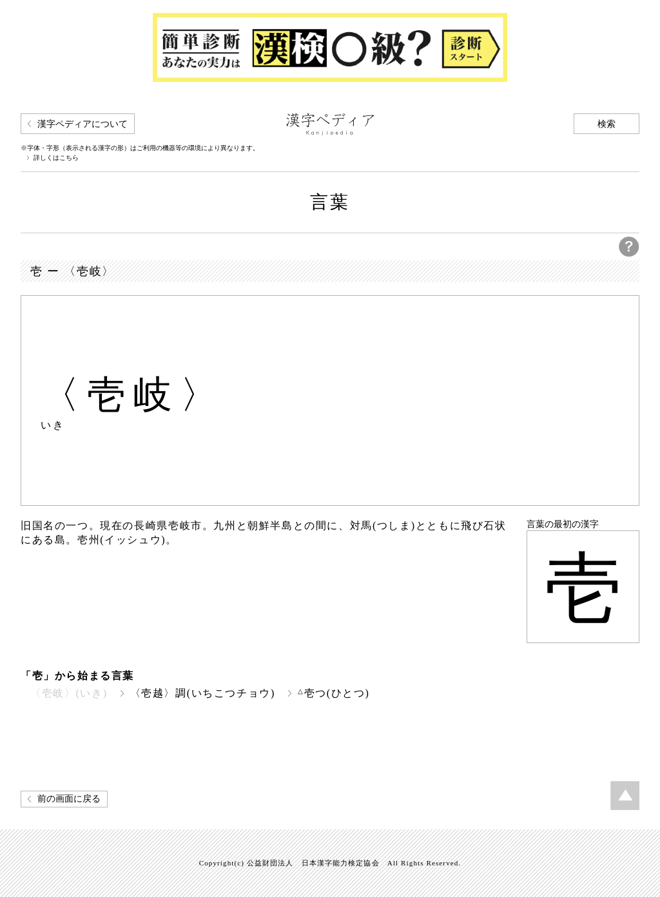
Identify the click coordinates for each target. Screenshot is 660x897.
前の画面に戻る (69, 799)
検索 (606, 124)
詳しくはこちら (56, 158)
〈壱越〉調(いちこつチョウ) (202, 693)
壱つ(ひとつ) (334, 693)
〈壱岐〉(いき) (69, 693)
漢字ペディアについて (82, 124)
